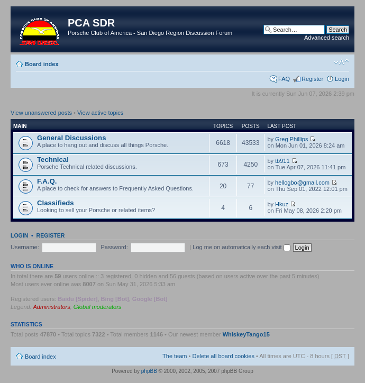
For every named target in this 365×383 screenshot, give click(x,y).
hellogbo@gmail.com (302, 182)
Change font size (341, 62)
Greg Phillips (291, 139)
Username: (25, 247)
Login (342, 79)
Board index (42, 64)
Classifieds (55, 203)
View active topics (100, 113)
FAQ (284, 79)
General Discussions (71, 138)
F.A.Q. (47, 181)
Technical (53, 159)
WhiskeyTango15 (246, 334)
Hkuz (281, 204)
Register (312, 79)
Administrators (51, 307)
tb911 (282, 161)
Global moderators (98, 307)
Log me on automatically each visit (241, 247)
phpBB (149, 371)
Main (20, 126)
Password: (114, 247)
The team (174, 356)
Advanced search (326, 37)
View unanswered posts (41, 113)
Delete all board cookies (223, 356)
